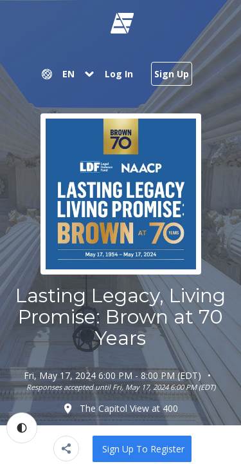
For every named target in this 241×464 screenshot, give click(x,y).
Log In (119, 74)
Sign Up (171, 74)
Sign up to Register (143, 449)
